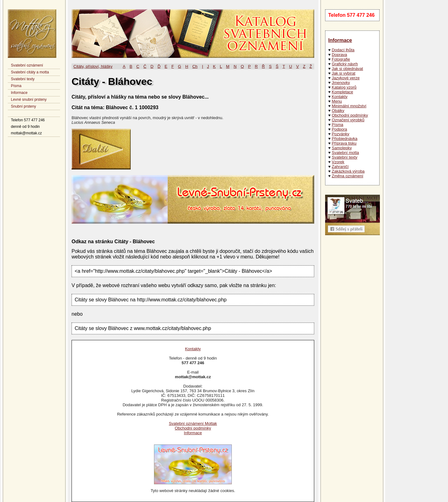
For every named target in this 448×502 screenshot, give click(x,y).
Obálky (338, 110)
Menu (337, 101)
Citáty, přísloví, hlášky (92, 66)
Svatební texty (23, 79)
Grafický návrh (345, 64)
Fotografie (341, 59)
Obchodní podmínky (350, 115)
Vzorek (338, 162)
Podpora (339, 129)
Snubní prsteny (23, 106)
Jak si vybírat (343, 73)
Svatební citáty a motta (30, 72)
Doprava (339, 54)
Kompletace (342, 92)
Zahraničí (340, 166)
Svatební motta (345, 152)
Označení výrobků (348, 120)
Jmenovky (341, 82)
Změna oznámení (347, 176)
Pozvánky (340, 134)
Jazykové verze (346, 78)
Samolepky (342, 148)
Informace (19, 93)
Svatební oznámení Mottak (193, 423)
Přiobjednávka (344, 138)
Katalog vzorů (344, 87)
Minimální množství (349, 106)
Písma (16, 86)
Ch (195, 66)
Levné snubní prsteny (29, 99)
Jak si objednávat (347, 68)
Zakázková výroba (348, 171)
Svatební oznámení (27, 65)
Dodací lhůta (343, 50)
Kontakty (340, 96)
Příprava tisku (344, 143)
